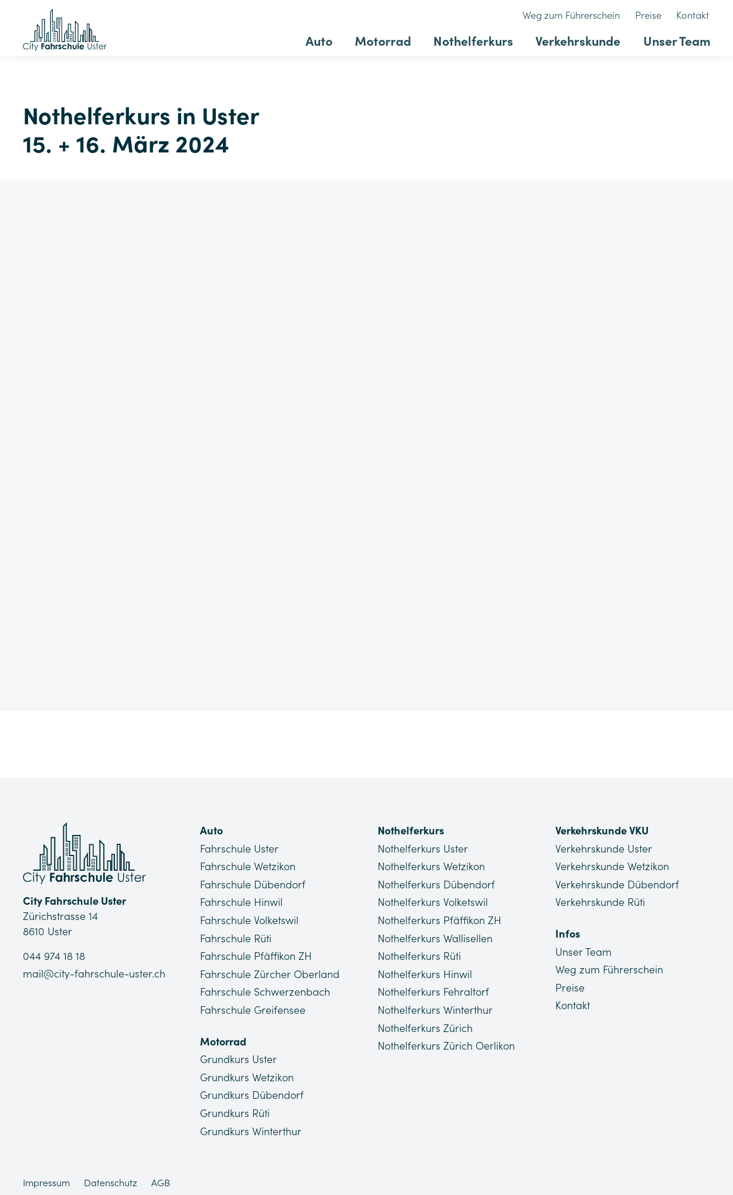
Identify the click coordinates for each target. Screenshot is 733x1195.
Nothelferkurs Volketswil (433, 900)
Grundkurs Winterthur (251, 1124)
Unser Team (677, 39)
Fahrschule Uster (239, 848)
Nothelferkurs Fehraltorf (434, 987)
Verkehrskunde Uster (603, 848)
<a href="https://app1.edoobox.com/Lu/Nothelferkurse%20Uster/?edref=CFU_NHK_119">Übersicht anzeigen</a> (367, 442)
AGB (160, 1175)
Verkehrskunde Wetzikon (611, 866)
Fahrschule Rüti (236, 935)
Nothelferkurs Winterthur (435, 1005)
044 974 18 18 (54, 956)
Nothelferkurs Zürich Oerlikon (446, 1040)
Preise (653, 15)
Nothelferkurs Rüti (419, 952)
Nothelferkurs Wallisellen (435, 935)
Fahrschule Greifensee (253, 1005)
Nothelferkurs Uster (423, 848)
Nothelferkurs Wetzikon (432, 866)
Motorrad (393, 39)
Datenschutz (110, 1175)
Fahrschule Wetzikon (248, 866)
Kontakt (695, 15)
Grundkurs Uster (238, 1054)
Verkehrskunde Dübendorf (617, 883)
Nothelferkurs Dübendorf (437, 883)
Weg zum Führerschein (579, 15)
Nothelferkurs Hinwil (425, 970)
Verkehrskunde (582, 39)
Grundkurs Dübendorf (252, 1089)
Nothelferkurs (480, 39)
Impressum (46, 1175)
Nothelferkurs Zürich (425, 1023)
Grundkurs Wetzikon (247, 1071)
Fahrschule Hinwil (241, 900)
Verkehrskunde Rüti (599, 900)
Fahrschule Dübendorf (253, 883)
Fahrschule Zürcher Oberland (269, 970)
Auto (332, 39)
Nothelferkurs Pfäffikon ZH (440, 918)
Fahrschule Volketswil (249, 918)
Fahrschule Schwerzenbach (265, 987)
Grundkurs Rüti (235, 1106)
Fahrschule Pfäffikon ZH (256, 952)
